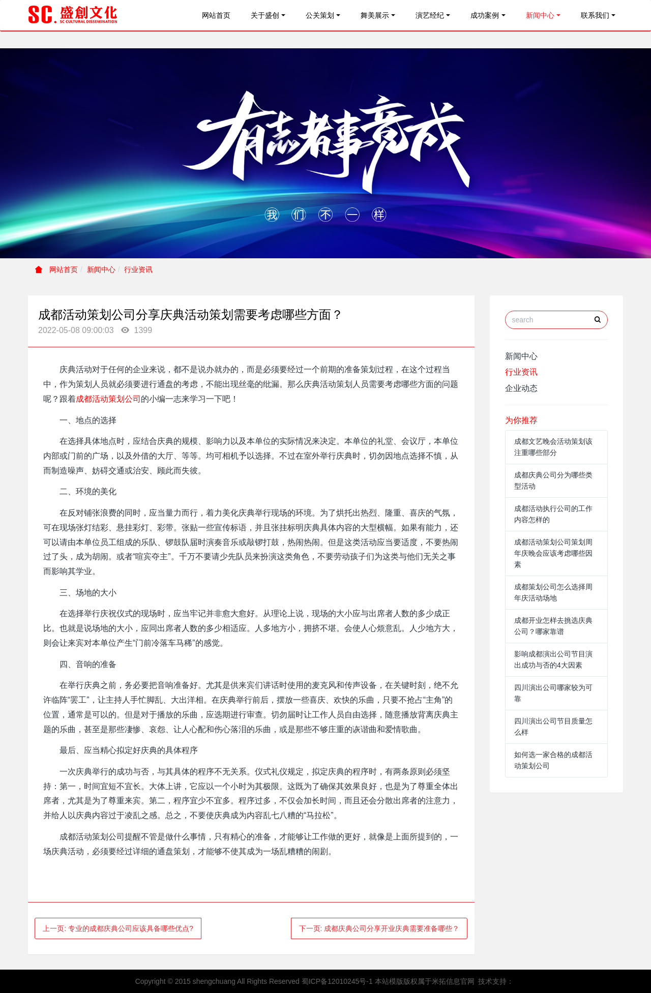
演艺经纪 (430, 15)
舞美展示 (375, 15)
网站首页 (216, 15)
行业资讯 (138, 269)
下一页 (379, 928)
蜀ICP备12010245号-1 (337, 981)
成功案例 (484, 15)
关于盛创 (265, 15)
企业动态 (521, 388)
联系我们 (595, 15)
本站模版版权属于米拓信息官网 (425, 981)
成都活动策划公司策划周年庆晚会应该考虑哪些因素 (553, 553)
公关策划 (320, 15)
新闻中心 (540, 15)
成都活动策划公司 (108, 399)
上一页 (118, 928)
